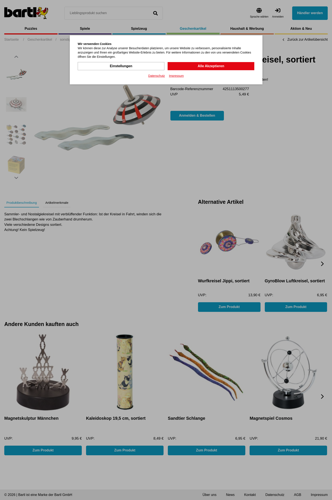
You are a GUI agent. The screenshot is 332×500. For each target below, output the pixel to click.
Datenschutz (156, 75)
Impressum (176, 75)
